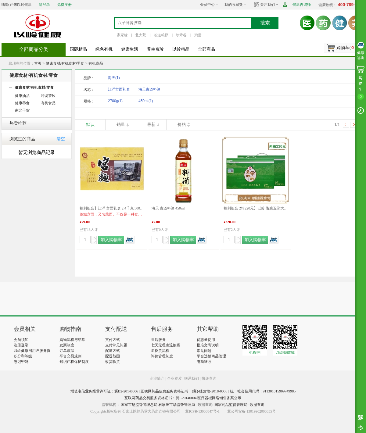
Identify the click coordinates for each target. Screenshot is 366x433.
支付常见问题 (116, 345)
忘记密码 (21, 362)
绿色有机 (104, 49)
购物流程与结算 (72, 340)
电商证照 (204, 362)
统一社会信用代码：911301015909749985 (263, 391)
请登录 (44, 4)
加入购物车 (111, 240)
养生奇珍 (155, 49)
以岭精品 (180, 49)
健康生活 (129, 49)
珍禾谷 (181, 35)
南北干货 (22, 110)
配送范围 (112, 356)
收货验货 (112, 362)
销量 (121, 124)
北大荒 (140, 35)
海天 (114, 78)
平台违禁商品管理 (211, 356)
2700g (115, 101)
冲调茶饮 (48, 96)
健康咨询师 (301, 4)
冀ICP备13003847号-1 (202, 411)
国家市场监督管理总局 (139, 405)
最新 (151, 124)
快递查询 (209, 378)
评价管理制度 (162, 356)
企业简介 (157, 378)
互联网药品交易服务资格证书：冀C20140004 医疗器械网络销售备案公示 (182, 398)
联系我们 (191, 378)
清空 (60, 139)
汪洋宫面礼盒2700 (119, 90)
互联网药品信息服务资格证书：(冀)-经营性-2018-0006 (184, 391)
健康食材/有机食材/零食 (65, 63)
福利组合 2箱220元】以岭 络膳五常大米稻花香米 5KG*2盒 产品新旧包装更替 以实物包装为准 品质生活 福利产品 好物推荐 (256, 208)
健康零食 (22, 103)
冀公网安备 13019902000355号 (251, 411)
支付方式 (112, 340)
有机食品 (95, 63)
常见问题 (204, 351)
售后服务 (158, 340)
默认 (90, 124)
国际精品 (78, 49)
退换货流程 (160, 351)
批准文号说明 (208, 345)
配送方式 (112, 351)
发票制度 (66, 345)
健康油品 (22, 96)
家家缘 (122, 35)
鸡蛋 (198, 35)
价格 (182, 124)
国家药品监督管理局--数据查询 (239, 405)
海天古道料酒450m (149, 90)
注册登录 (21, 345)
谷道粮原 (161, 35)
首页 (37, 63)
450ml (145, 101)
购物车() (346, 47)
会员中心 (207, 4)
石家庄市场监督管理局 (176, 405)
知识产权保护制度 (74, 362)
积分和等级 (23, 356)
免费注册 (64, 4)
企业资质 (174, 378)
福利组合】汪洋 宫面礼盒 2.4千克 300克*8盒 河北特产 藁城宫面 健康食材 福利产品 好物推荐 (112, 208)
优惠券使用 (206, 340)
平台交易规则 (70, 356)
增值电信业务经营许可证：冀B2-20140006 (104, 391)
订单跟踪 (66, 351)
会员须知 (21, 340)
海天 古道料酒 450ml (168, 208)
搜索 (265, 22)
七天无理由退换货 (165, 345)
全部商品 (206, 49)
